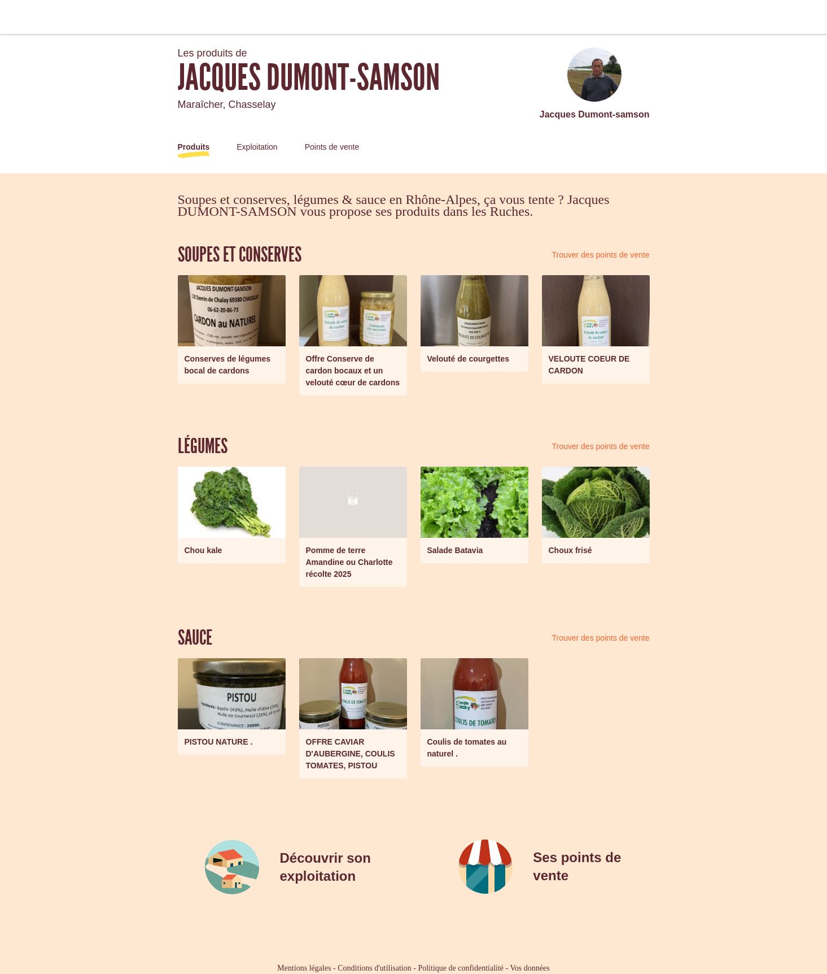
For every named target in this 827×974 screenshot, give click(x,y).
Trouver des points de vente (600, 254)
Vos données (530, 968)
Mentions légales (304, 968)
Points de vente (332, 146)
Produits (194, 146)
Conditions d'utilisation (374, 968)
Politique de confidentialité (461, 968)
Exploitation (257, 146)
